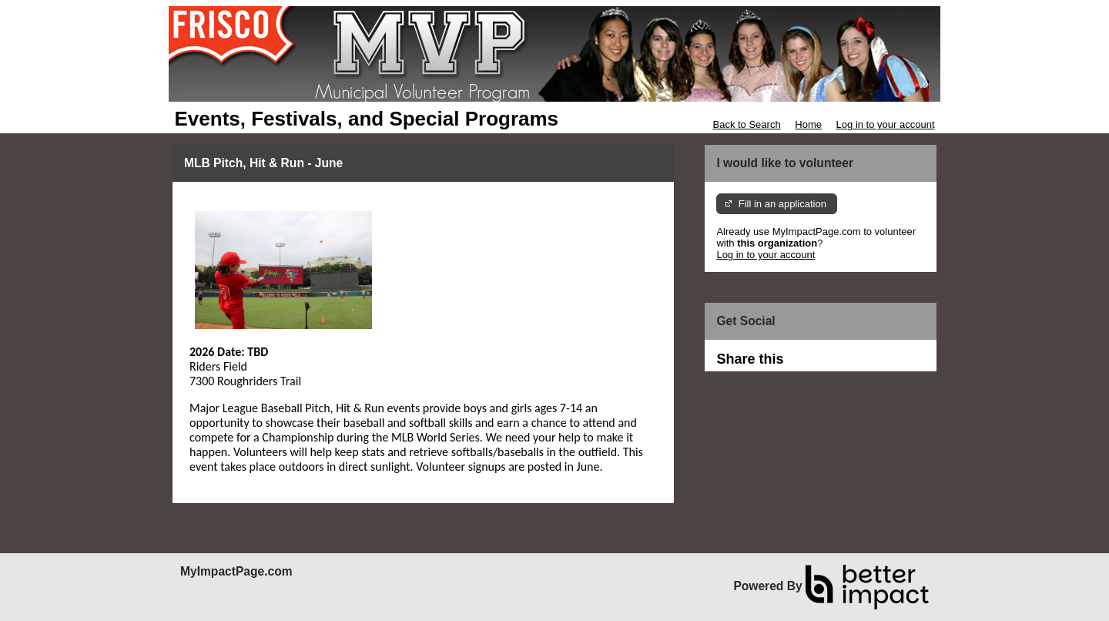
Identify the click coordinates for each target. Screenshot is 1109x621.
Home (808, 124)
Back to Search (746, 124)
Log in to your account (885, 124)
